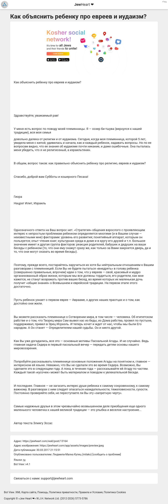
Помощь (42, 492)
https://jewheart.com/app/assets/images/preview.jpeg (72, 445)
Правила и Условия (91, 492)
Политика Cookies (115, 492)
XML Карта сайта (25, 492)
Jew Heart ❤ (27, 498)
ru (24, 459)
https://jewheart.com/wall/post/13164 (45, 441)
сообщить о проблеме (106, 454)
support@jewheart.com (57, 478)
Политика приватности (63, 492)
